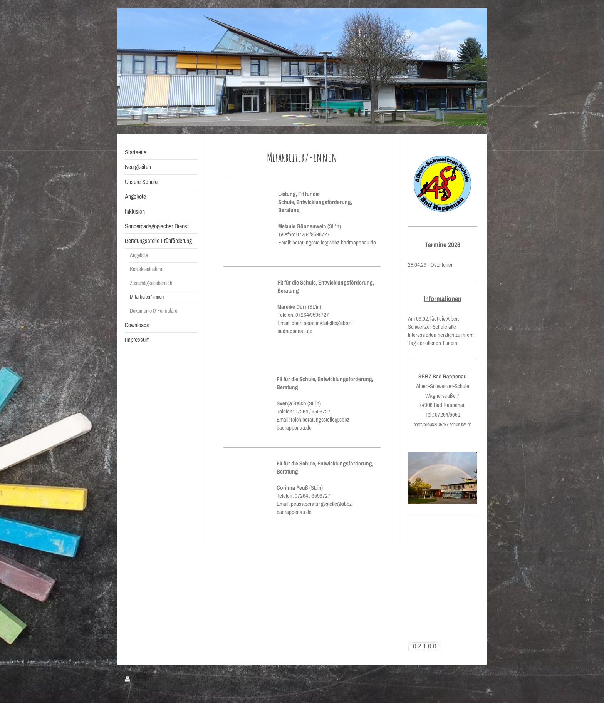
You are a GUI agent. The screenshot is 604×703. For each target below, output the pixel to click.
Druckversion (147, 680)
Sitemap (182, 680)
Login (472, 680)
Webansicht (464, 688)
